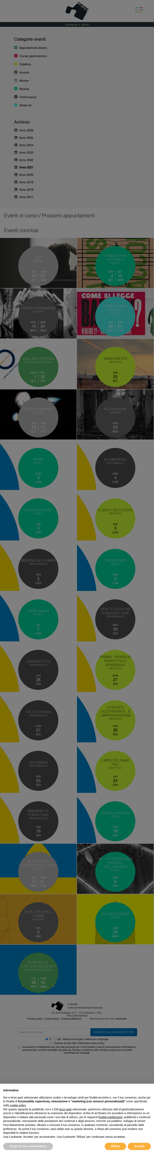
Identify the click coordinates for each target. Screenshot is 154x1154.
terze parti (65, 1109)
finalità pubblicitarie (110, 1117)
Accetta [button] (139, 1146)
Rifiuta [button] (115, 1146)
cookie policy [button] (18, 1105)
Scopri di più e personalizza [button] (28, 1146)
